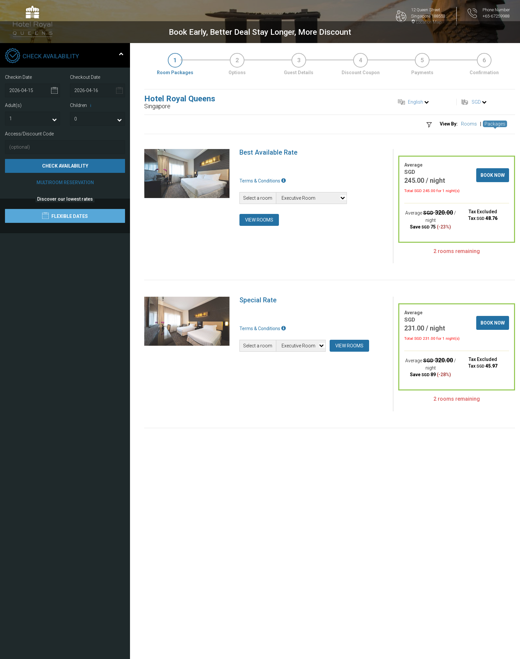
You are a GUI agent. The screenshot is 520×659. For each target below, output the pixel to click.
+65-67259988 (496, 16)
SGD (476, 272)
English (415, 272)
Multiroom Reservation (65, 353)
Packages (495, 294)
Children (82, 276)
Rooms (469, 294)
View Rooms (259, 390)
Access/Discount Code (29, 304)
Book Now (493, 345)
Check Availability (65, 336)
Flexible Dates (65, 386)
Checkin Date (18, 247)
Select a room (257, 368)
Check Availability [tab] (64, 226)
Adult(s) (13, 275)
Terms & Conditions (262, 351)
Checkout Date (85, 247)
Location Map (426, 22)
